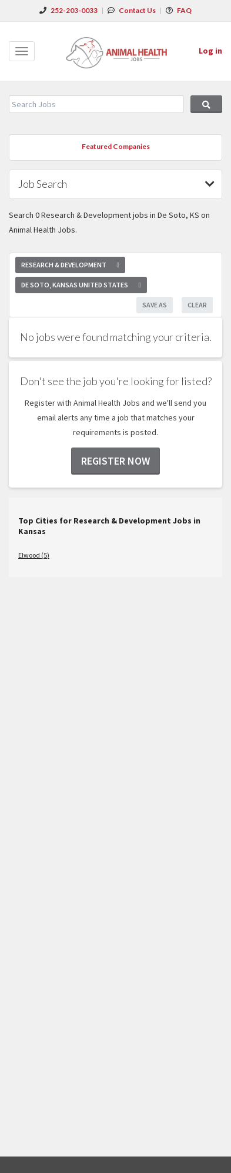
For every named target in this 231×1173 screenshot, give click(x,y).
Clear (197, 304)
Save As (154, 304)
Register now (115, 461)
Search (206, 104)
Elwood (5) (33, 555)
